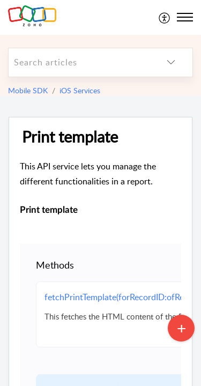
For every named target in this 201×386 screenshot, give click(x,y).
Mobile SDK (28, 90)
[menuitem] (165, 17)
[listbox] (171, 62)
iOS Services (79, 90)
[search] (79, 62)
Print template (70, 137)
